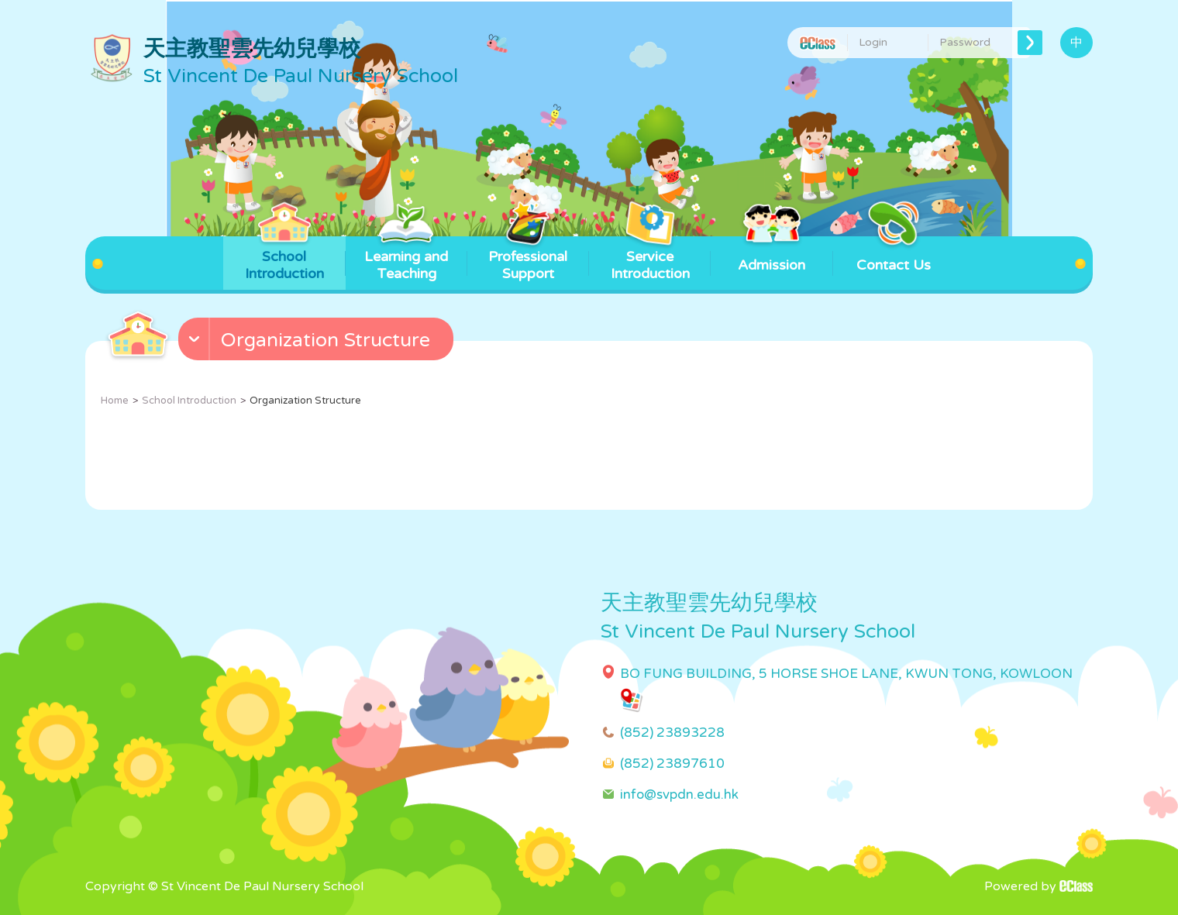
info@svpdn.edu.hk (679, 794)
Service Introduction (650, 259)
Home (115, 400)
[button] (317, 342)
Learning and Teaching (406, 259)
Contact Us (893, 254)
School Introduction (284, 259)
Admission (771, 254)
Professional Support (527, 259)
